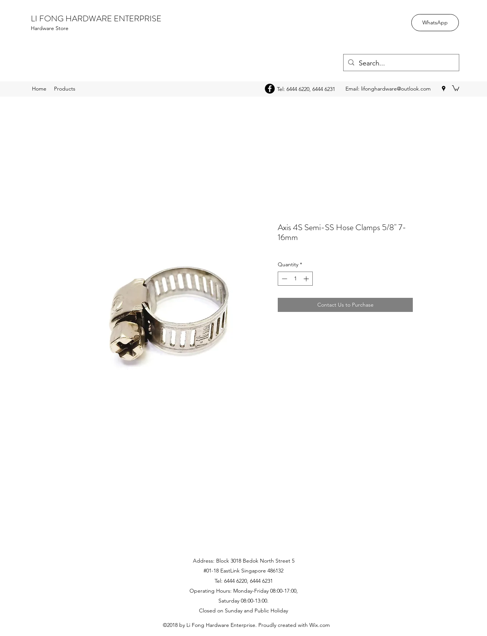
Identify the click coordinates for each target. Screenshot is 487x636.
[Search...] (401, 63)
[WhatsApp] (435, 22)
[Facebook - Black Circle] (270, 89)
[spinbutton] (295, 278)
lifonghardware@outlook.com (396, 88)
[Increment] (307, 278)
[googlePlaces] (443, 88)
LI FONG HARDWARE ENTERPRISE (96, 18)
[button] (455, 88)
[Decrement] (283, 278)
